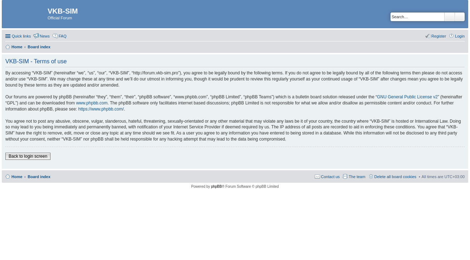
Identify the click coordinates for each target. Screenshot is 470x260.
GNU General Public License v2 (407, 96)
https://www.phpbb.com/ (100, 109)
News (45, 36)
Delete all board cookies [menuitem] (395, 177)
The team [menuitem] (357, 177)
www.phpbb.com (91, 103)
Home (17, 177)
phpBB (216, 186)
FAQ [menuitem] (63, 36)
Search (449, 17)
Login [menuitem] (460, 36)
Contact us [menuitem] (330, 177)
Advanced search (460, 17)
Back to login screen (28, 156)
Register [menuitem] (438, 36)
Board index (39, 177)
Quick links (21, 36)
